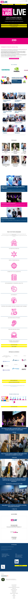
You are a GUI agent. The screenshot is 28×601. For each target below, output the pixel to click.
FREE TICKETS (21, 565)
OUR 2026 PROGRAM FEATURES (14, 58)
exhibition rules (14, 588)
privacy (14, 594)
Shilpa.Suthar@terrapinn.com (14, 386)
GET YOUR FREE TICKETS (14, 26)
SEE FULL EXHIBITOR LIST (14, 380)
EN (20, 4)
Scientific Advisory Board (5, 555)
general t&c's (14, 595)
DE (7, 4)
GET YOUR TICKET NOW (14, 344)
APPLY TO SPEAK (14, 346)
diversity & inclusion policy (14, 589)
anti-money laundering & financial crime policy (14, 587)
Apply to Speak (4, 556)
